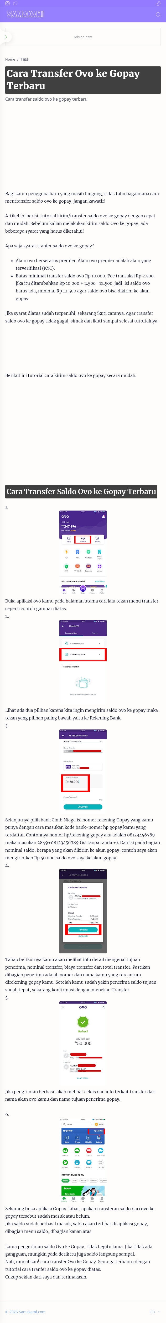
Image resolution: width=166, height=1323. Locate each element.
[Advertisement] (83, 144)
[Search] (158, 14)
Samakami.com (32, 1311)
